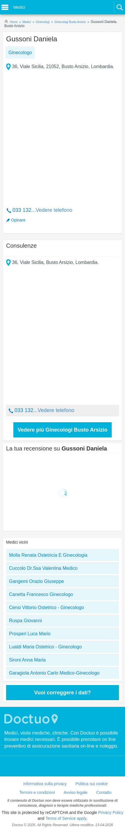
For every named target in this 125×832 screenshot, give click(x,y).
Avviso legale (75, 792)
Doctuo (31, 719)
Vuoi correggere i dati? (62, 693)
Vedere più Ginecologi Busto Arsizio (62, 430)
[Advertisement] (62, 134)
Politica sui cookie (91, 783)
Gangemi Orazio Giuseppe (36, 581)
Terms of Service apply (66, 818)
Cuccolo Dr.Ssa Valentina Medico (43, 568)
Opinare (18, 220)
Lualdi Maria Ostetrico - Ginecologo (45, 646)
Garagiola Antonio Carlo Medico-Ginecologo (54, 672)
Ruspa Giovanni (25, 620)
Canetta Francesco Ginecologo (41, 594)
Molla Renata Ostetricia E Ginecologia (48, 555)
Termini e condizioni (37, 792)
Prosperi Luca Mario (29, 633)
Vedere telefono (54, 210)
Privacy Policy (110, 812)
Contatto (104, 792)
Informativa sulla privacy (45, 783)
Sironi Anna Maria (27, 659)
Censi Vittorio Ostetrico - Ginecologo (46, 607)
